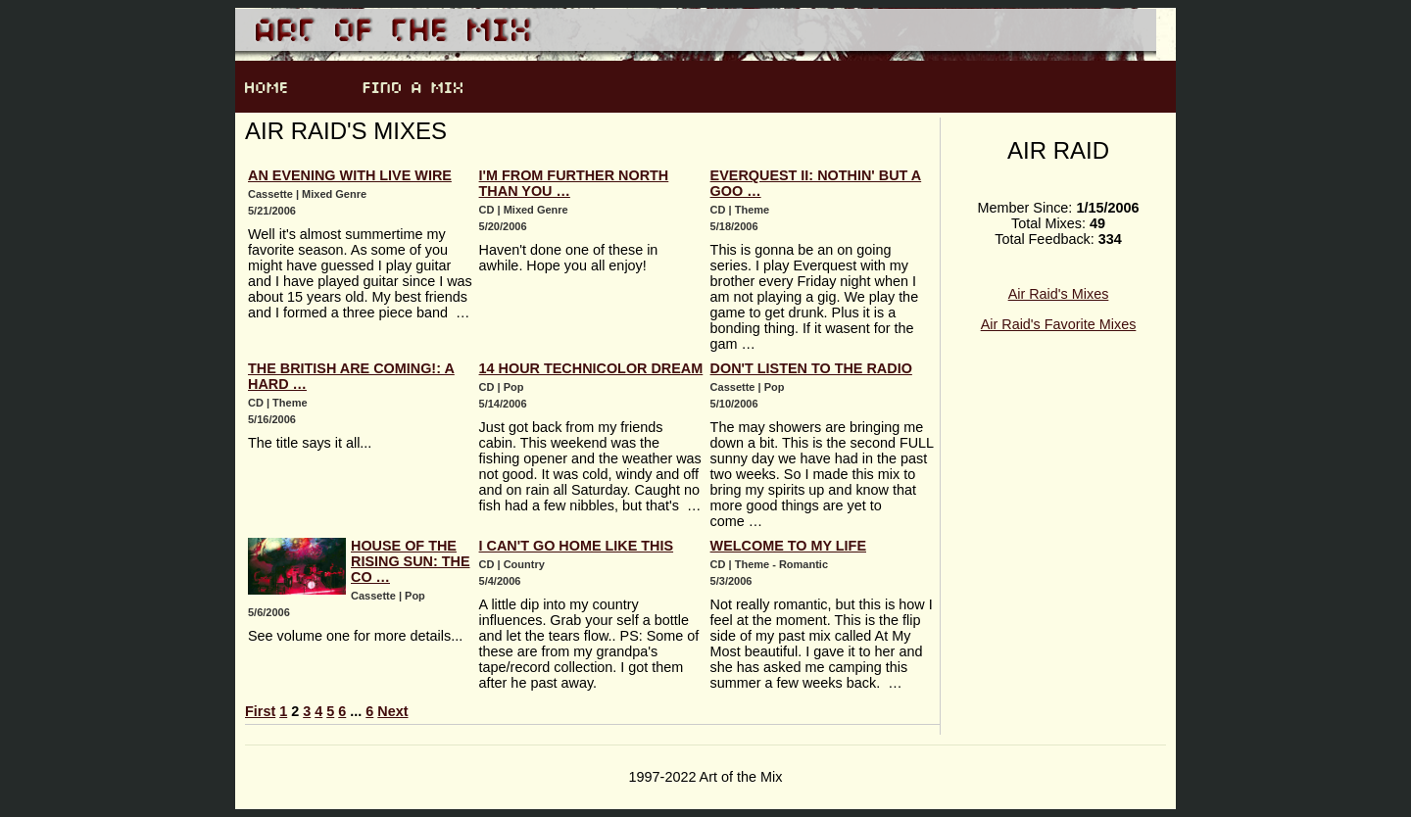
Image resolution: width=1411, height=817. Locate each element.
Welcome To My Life (788, 545)
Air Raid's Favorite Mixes (1059, 324)
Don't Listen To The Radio (811, 368)
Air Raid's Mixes (1058, 294)
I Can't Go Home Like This (576, 545)
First (260, 711)
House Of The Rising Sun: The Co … (410, 561)
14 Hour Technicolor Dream (591, 368)
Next (392, 711)
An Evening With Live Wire (350, 175)
